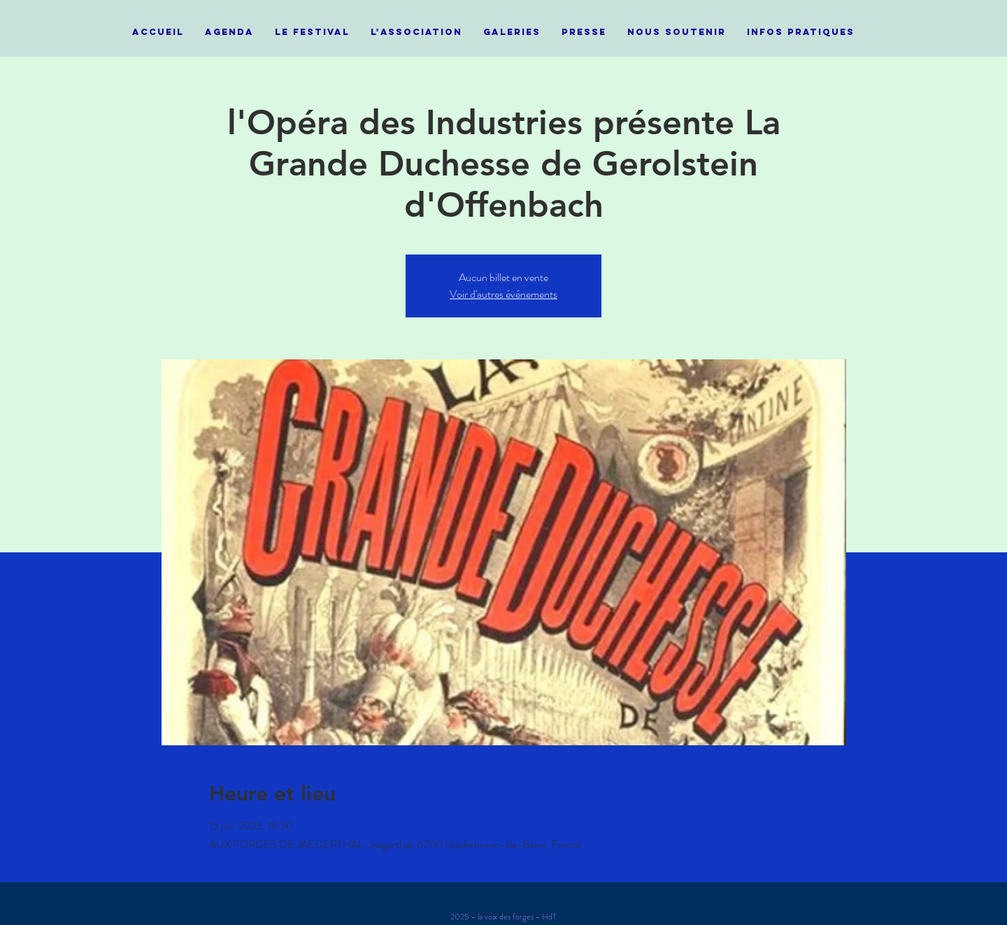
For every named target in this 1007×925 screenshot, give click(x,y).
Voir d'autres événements (503, 294)
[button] (312, 32)
